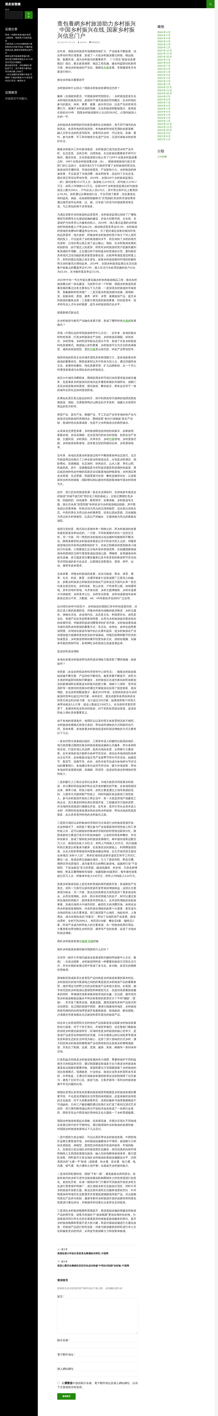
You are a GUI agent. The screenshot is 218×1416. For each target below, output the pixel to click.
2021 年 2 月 (163, 139)
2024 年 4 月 (163, 111)
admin (83, 42)
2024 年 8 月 (163, 99)
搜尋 (7, 9)
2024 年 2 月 (163, 117)
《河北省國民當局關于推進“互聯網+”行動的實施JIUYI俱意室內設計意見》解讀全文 (19, 77)
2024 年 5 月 (163, 108)
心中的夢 (162, 156)
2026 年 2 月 (163, 44)
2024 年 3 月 (163, 114)
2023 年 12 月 (164, 123)
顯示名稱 (63, 1340)
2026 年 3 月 (163, 41)
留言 (60, 1296)
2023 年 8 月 (163, 136)
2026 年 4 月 (163, 38)
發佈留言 (96, 42)
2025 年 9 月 (163, 59)
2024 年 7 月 (163, 102)
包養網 (127, 320)
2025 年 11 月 (164, 53)
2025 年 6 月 (163, 68)
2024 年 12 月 (164, 87)
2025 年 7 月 (163, 65)
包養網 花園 (86, 941)
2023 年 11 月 (164, 127)
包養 (106, 67)
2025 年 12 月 (164, 50)
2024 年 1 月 (163, 120)
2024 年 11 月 (164, 90)
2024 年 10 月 (164, 93)
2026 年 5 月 (163, 35)
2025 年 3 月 (163, 78)
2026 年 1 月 (163, 47)
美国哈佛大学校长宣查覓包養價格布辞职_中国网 (97, 1251)
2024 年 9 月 (163, 96)
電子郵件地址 (66, 1354)
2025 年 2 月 (163, 81)
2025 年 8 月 (163, 62)
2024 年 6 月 (163, 105)
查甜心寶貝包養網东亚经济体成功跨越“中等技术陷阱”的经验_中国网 (97, 1263)
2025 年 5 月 (163, 71)
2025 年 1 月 (163, 84)
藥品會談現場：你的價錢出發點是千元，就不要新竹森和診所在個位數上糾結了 (18, 68)
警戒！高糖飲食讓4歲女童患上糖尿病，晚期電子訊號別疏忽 (18, 37)
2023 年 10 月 (164, 130)
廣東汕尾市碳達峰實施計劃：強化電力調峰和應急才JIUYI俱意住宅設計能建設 (19, 59)
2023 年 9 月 (163, 133)
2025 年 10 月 (164, 56)
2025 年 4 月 (163, 74)
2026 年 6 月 (163, 32)
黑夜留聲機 (12, 4)
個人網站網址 (65, 1368)
